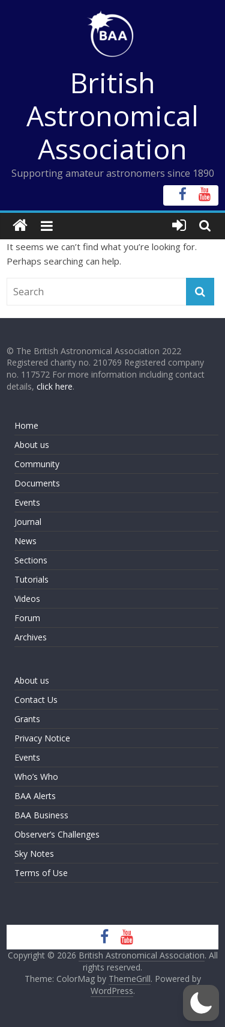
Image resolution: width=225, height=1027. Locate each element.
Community (36, 464)
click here (55, 386)
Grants (27, 719)
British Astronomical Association (112, 115)
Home (26, 425)
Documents (37, 483)
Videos (27, 598)
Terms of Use (41, 872)
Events (27, 502)
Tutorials (31, 579)
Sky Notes (34, 853)
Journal (27, 521)
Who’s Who (36, 776)
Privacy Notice (42, 738)
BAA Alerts (35, 796)
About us (31, 444)
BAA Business (41, 815)
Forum (27, 618)
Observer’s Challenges (57, 834)
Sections (30, 560)
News (25, 541)
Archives (30, 637)
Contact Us (36, 699)
